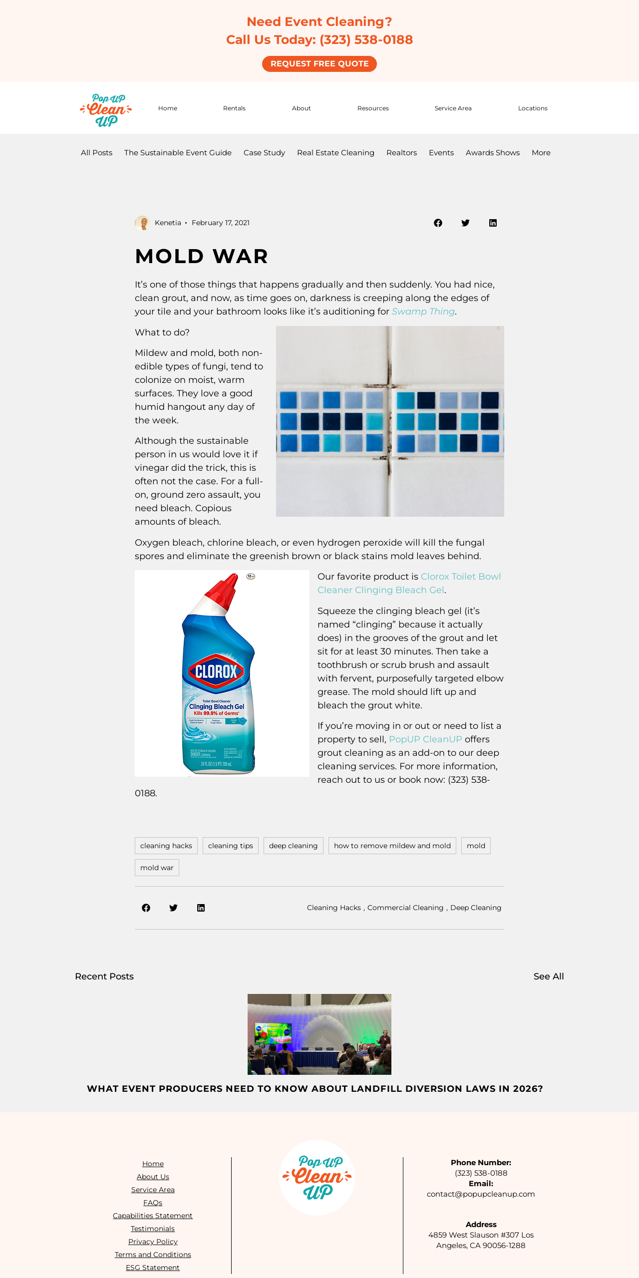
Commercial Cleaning (405, 906)
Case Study (264, 151)
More (541, 151)
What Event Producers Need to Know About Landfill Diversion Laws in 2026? (315, 1087)
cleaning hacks (166, 844)
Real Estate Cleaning (335, 151)
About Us (152, 1175)
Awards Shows (493, 151)
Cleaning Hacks (334, 906)
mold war (157, 866)
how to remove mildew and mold (392, 844)
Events (441, 151)
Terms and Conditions (152, 1253)
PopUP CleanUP (425, 738)
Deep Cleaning (476, 906)
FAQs (152, 1201)
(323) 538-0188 (481, 1172)
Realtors (401, 151)
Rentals (234, 106)
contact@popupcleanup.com (481, 1193)
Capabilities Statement (153, 1214)
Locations (533, 106)
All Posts (96, 151)
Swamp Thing (423, 310)
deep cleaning (293, 844)
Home (167, 106)
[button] (438, 222)
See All (549, 975)
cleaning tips (230, 844)
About (301, 106)
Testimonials (153, 1227)
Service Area (453, 106)
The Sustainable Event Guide (178, 151)
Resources (373, 106)
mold (476, 844)
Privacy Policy (152, 1240)
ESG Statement (153, 1266)
